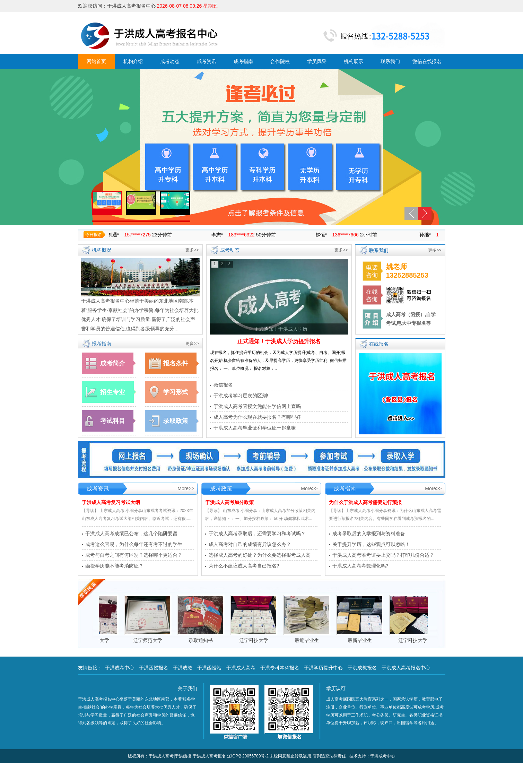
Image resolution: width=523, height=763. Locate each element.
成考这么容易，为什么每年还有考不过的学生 (133, 544)
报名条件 (175, 363)
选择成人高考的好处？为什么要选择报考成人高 (260, 555)
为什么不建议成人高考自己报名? (244, 566)
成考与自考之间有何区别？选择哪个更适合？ (133, 555)
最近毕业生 (311, 640)
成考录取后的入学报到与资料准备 (368, 533)
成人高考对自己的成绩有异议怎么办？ (250, 544)
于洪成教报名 (362, 667)
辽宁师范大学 (151, 640)
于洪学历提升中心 (323, 667)
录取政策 (175, 420)
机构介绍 (133, 61)
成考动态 (170, 61)
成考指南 (243, 61)
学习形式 (175, 392)
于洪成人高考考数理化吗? (360, 566)
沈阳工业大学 (98, 640)
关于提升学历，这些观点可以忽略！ (371, 544)
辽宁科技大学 (257, 640)
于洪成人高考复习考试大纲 (111, 502)
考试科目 (112, 420)
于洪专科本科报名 (279, 667)
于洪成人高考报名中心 (406, 667)
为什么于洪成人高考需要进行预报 (365, 502)
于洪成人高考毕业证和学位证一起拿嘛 (254, 428)
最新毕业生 (364, 640)
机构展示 (353, 61)
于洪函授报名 (153, 667)
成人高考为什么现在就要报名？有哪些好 (257, 417)
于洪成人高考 (240, 667)
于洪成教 (182, 667)
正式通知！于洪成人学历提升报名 (279, 341)
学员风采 (316, 61)
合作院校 (280, 61)
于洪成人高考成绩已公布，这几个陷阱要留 (131, 533)
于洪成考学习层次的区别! (240, 395)
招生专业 (112, 392)
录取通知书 (205, 640)
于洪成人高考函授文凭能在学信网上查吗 (257, 406)
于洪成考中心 (119, 667)
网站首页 (96, 61)
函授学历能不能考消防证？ (114, 566)
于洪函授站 (209, 667)
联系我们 (390, 61)
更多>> (192, 250)
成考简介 (112, 363)
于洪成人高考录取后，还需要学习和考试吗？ (257, 533)
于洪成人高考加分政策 (229, 502)
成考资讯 (206, 61)
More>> (185, 488)
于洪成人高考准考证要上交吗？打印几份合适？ (383, 555)
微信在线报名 (427, 61)
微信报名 (223, 385)
